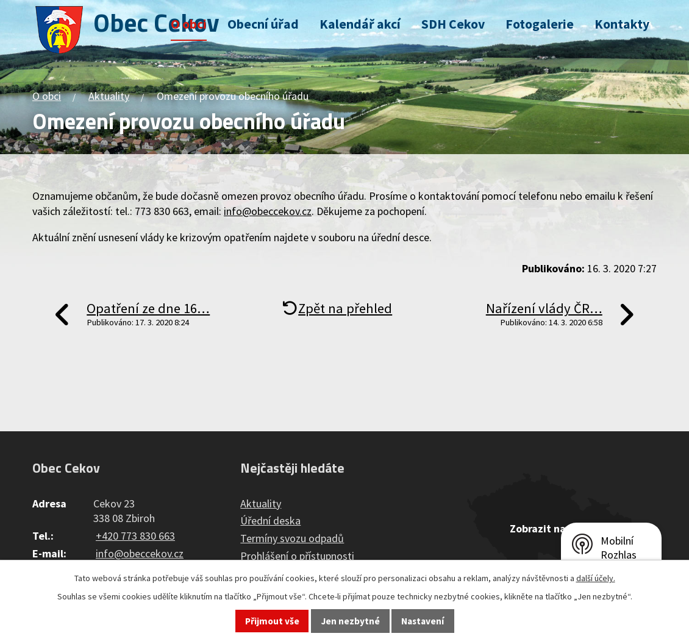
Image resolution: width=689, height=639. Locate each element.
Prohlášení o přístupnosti (297, 556)
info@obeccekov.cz (268, 211)
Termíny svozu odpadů (292, 538)
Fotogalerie (539, 24)
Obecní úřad (263, 24)
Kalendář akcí (360, 24)
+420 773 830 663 (135, 536)
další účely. (595, 578)
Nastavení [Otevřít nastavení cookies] (422, 621)
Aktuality (108, 96)
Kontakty (621, 24)
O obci (189, 24)
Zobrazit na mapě (552, 528)
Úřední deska (270, 521)
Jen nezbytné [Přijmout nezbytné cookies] (350, 621)
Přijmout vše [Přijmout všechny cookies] (272, 621)
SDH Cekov (453, 24)
